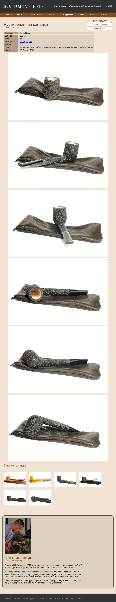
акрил (29, 42)
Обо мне (20, 15)
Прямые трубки (49, 47)
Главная (8, 15)
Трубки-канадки (86, 47)
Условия (81, 15)
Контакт (103, 15)
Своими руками (65, 15)
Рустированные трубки (30, 47)
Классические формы (67, 47)
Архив (92, 15)
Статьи (50, 15)
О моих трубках (36, 15)
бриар (22, 42)
